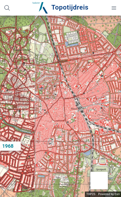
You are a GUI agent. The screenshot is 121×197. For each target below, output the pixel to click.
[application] (60, 106)
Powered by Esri (109, 194)
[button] (99, 180)
